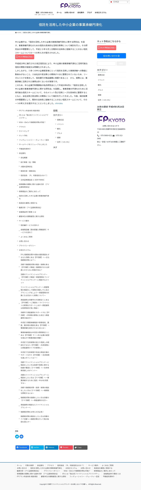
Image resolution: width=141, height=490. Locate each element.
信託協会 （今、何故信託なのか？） (34, 175)
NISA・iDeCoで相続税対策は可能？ (32, 122)
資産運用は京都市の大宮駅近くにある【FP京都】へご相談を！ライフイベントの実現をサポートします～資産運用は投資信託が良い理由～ (35, 304)
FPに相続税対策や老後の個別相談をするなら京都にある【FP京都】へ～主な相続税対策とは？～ (35, 257)
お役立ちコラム (25, 250)
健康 (58, 137)
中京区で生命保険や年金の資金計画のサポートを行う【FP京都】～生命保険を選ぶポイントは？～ (35, 355)
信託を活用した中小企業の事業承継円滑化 (34, 197)
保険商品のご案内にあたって (30, 191)
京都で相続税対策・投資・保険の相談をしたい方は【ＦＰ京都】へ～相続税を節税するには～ (35, 390)
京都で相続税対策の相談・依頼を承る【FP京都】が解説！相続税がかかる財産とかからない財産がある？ (35, 267)
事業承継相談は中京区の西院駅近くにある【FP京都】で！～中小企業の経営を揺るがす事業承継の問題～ (35, 335)
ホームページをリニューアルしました (33, 144)
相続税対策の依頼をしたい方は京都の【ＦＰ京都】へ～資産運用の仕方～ (35, 398)
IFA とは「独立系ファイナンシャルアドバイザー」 (33, 116)
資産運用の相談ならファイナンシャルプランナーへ (35, 406)
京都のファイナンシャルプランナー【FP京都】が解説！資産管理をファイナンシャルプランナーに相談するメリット (35, 278)
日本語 (114, 1)
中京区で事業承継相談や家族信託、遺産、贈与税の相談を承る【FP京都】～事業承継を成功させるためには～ (35, 325)
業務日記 (60, 120)
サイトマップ (24, 131)
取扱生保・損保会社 (28, 171)
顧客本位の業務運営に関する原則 (31, 216)
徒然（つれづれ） (63, 142)
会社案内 (22, 153)
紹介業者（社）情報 (28, 162)
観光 (58, 128)
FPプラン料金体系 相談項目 (29, 110)
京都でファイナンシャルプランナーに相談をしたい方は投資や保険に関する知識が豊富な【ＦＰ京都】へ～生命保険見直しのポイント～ (35, 366)
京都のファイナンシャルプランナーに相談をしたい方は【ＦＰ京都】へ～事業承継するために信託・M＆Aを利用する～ (35, 379)
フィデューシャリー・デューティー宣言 (34, 140)
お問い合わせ (24, 241)
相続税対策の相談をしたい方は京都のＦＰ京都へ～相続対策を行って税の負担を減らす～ (35, 419)
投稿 (55, 110)
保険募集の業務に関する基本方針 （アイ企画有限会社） (34, 185)
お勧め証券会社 (26, 166)
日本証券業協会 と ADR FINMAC (32, 180)
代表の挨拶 (29, 465)
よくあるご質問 (26, 237)
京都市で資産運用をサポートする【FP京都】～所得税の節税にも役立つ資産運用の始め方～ (35, 315)
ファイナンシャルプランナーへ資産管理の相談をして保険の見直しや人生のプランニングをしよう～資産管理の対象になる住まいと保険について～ (35, 291)
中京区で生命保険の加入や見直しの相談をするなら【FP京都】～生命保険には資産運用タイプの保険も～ (35, 345)
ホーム (19, 465)
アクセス (22, 126)
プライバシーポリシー (27, 245)
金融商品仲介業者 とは (27, 212)
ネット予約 (23, 135)
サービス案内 (24, 221)
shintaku (59, 103)
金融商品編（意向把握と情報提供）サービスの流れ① (35, 230)
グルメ (59, 133)
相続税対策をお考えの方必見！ (32, 412)
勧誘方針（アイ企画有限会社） (30, 207)
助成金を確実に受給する (28, 203)
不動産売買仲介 (25, 149)
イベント (60, 124)
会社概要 (24, 157)
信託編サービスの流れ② (30, 225)
